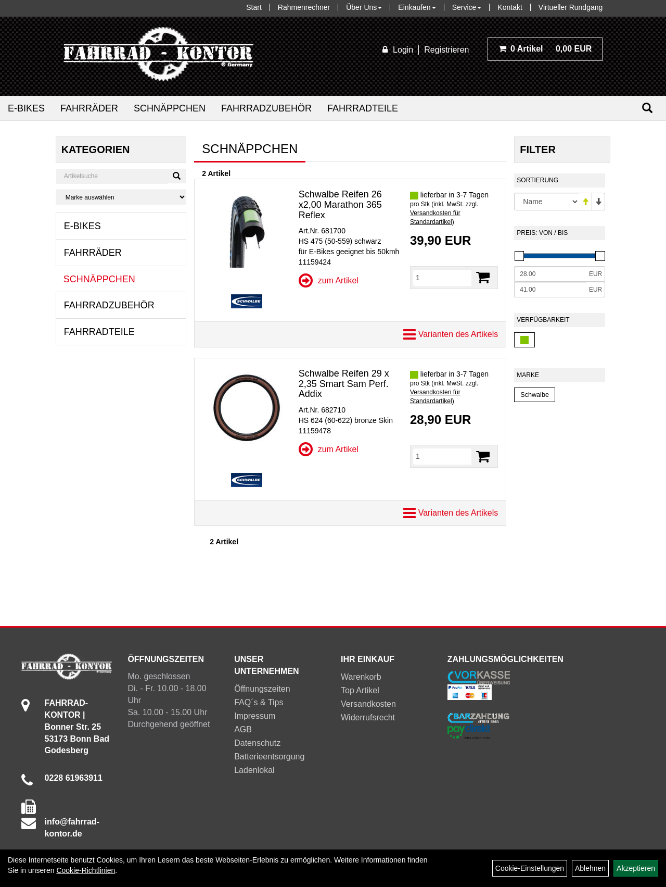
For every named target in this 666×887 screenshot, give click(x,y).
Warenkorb (361, 676)
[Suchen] (647, 108)
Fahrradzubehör (266, 108)
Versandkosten (368, 703)
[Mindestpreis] (550, 274)
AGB (243, 729)
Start (254, 7)
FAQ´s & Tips (258, 702)
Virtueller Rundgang (571, 7)
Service (467, 7)
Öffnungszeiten (262, 688)
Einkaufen (417, 7)
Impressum (254, 715)
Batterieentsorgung (269, 756)
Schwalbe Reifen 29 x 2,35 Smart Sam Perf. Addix (344, 383)
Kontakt (509, 7)
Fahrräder (89, 108)
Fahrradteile (362, 108)
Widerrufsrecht (368, 717)
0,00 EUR (545, 48)
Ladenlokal (254, 770)
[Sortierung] (546, 201)
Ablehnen (590, 868)
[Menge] (442, 277)
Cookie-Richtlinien (85, 870)
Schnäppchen (170, 108)
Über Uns (364, 7)
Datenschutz (257, 743)
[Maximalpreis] (550, 289)
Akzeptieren (636, 868)
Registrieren (446, 49)
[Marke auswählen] (121, 197)
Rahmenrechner (304, 7)
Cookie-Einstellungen (529, 868)
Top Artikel (360, 690)
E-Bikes (26, 108)
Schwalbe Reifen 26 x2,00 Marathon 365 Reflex (340, 204)
